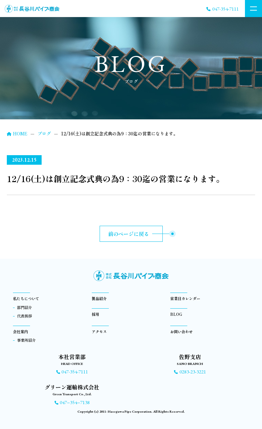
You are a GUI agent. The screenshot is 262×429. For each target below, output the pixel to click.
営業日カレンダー (185, 298)
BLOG (176, 314)
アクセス (99, 331)
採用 (95, 314)
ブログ (44, 133)
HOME (17, 133)
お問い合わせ (181, 331)
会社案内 (20, 331)
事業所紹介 (26, 340)
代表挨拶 (24, 316)
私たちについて (26, 298)
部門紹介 (24, 307)
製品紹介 (99, 298)
